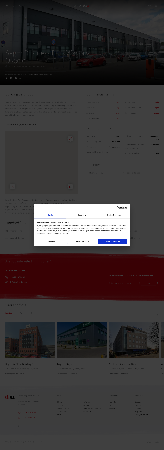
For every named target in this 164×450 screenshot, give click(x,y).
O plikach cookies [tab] (114, 215)
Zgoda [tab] (50, 215)
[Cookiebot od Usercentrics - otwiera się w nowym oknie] (118, 207)
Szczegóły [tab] (82, 215)
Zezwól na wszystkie (112, 241)
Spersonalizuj (82, 241)
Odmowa (51, 241)
